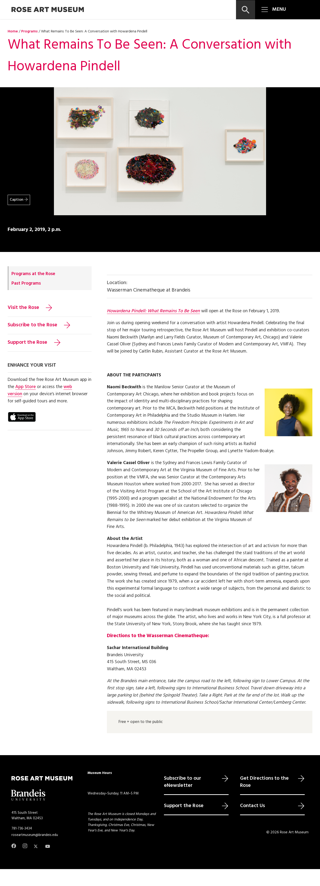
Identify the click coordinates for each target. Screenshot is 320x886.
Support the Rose (27, 342)
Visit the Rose (23, 308)
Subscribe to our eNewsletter (182, 782)
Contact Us (252, 806)
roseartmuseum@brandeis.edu (34, 835)
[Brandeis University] (28, 795)
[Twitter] (36, 846)
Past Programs (26, 283)
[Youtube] (47, 846)
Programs (29, 31)
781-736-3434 (21, 828)
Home (13, 31)
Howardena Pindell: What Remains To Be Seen (153, 311)
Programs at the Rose (33, 274)
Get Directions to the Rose (264, 782)
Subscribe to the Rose (32, 325)
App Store (25, 386)
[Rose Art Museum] (47, 9)
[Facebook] (13, 846)
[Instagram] (25, 846)
